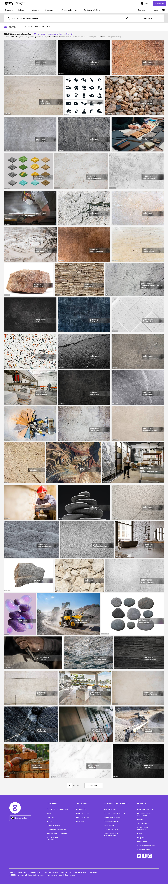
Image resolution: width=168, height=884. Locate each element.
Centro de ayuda (143, 850)
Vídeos (49, 813)
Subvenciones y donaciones (143, 828)
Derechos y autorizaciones (114, 813)
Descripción (81, 809)
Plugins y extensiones (112, 817)
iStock (139, 834)
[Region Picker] (20, 818)
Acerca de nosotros (145, 809)
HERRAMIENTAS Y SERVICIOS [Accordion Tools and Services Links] (116, 803)
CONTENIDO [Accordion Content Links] (52, 803)
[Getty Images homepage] (15, 3)
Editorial (50, 817)
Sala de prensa (143, 823)
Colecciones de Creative (56, 829)
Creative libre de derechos (57, 809)
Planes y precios (82, 813)
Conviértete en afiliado (146, 846)
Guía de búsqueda (111, 829)
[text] (69, 18)
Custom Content (53, 825)
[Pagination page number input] (69, 785)
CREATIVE (28, 27)
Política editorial (34, 872)
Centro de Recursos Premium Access (111, 834)
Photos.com (142, 841)
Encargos (80, 821)
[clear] (128, 18)
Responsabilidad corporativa (143, 814)
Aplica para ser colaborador (53, 838)
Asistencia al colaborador (57, 833)
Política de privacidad (50, 872)
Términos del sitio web (17, 872)
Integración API (110, 825)
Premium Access (82, 817)
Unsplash (141, 838)
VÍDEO (50, 27)
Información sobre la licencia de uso (74, 872)
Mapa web (93, 872)
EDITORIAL (40, 27)
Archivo (50, 821)
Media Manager (110, 809)
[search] (10, 18)
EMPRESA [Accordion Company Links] (141, 803)
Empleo (140, 819)
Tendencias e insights (112, 821)
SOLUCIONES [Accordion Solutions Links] (82, 803)
